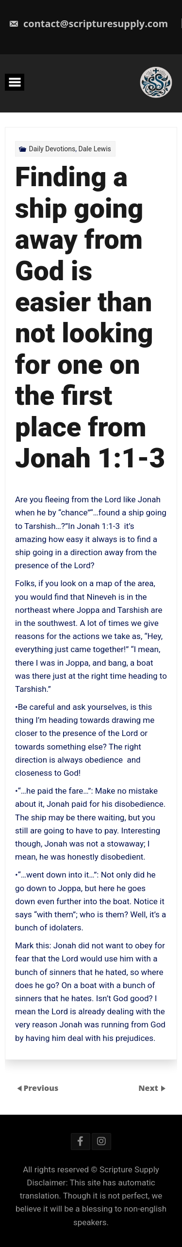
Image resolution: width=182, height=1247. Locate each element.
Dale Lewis (95, 149)
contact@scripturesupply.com (88, 23)
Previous (40, 1088)
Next (149, 1088)
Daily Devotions (52, 149)
